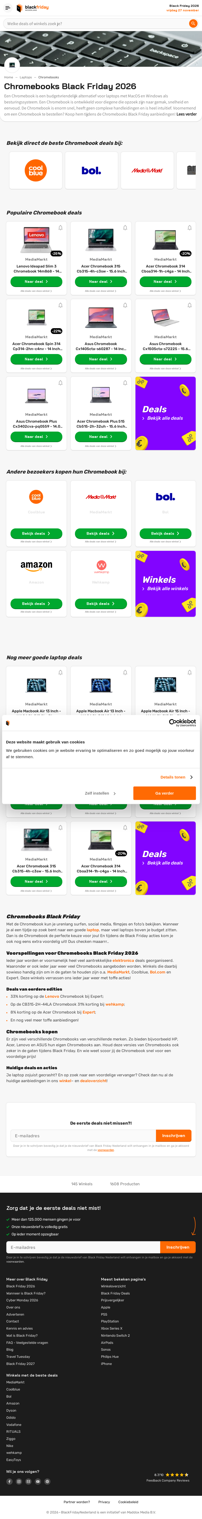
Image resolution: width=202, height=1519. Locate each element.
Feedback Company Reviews (168, 1480)
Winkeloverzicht (113, 1286)
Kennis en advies (19, 1328)
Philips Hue (110, 1357)
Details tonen (172, 777)
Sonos (106, 1349)
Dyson (11, 1410)
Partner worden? (77, 1502)
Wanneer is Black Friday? (26, 1293)
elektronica (123, 960)
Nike (9, 1446)
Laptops (26, 77)
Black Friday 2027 (20, 1364)
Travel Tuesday (18, 1357)
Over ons (13, 1307)
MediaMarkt (101, 512)
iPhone (106, 1364)
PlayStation (110, 1321)
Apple (105, 1307)
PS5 (104, 1314)
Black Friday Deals (115, 1293)
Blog (9, 1349)
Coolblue (36, 512)
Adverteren (15, 1314)
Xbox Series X (111, 1328)
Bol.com (157, 972)
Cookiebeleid (128, 1502)
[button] (177, 1475)
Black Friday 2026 (20, 1286)
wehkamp (114, 1004)
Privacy (104, 1502)
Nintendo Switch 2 (115, 1336)
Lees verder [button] (186, 114)
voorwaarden (106, 1150)
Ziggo (10, 1439)
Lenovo (52, 996)
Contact (12, 1321)
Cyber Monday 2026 (22, 1300)
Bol (165, 512)
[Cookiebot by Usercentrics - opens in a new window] (173, 723)
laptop (93, 930)
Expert (89, 1012)
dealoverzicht (93, 1080)
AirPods (107, 1343)
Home (8, 77)
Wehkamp (101, 582)
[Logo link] (11, 1482)
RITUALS (13, 1432)
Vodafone (13, 1425)
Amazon (36, 582)
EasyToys (13, 1460)
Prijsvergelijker (112, 1300)
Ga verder (164, 793)
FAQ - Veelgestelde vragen (27, 1343)
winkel (65, 1080)
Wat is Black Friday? (22, 1336)
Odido (11, 1418)
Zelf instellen (100, 793)
